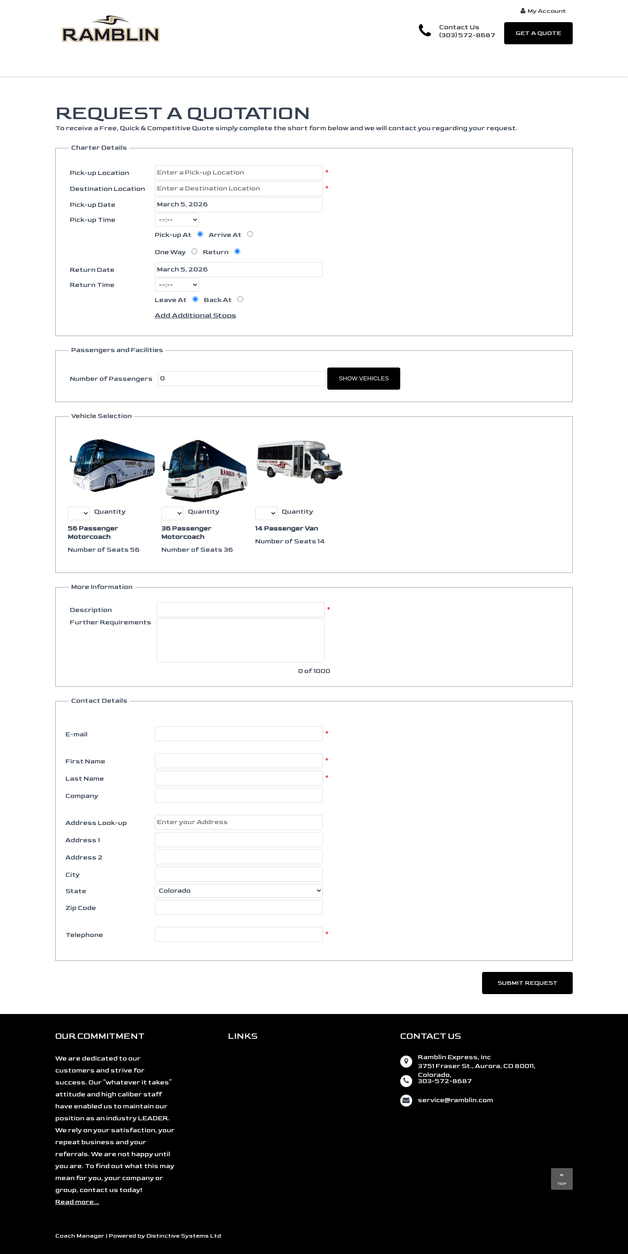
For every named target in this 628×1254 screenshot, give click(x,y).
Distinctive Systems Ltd (183, 1235)
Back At (218, 300)
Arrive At (225, 235)
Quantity (110, 511)
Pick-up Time (92, 220)
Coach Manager (79, 1235)
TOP (562, 1179)
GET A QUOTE (538, 33)
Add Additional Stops (195, 315)
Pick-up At (173, 235)
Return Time (92, 285)
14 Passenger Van (286, 528)
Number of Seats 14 (290, 541)
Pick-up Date (92, 205)
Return (216, 252)
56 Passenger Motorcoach (93, 532)
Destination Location (107, 189)
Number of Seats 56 (104, 550)
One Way (170, 252)
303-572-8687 (445, 1081)
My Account (543, 11)
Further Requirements (110, 622)
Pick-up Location (99, 173)
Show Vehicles (364, 378)
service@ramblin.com (455, 1100)
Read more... (77, 1202)
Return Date (92, 270)
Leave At (171, 300)
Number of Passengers (111, 379)
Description (91, 610)
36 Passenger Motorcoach (186, 532)
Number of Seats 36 (197, 550)
